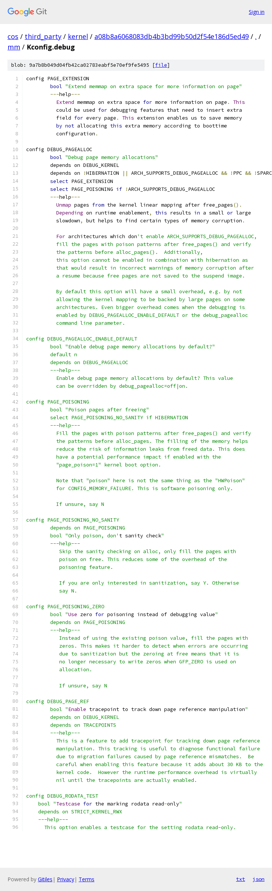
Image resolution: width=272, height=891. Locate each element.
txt (240, 879)
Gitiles (45, 879)
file (161, 65)
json (259, 879)
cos (12, 36)
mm (13, 46)
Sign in (257, 11)
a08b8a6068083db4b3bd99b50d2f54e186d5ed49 (171, 36)
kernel (78, 36)
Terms (86, 879)
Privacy (65, 879)
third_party (43, 36)
